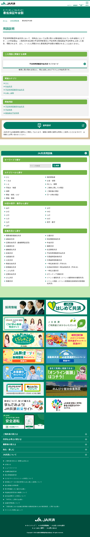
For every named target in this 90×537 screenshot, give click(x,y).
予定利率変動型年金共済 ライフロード (43, 64)
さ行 (7, 215)
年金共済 (8, 86)
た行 (7, 219)
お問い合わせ (52, 528)
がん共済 (9, 278)
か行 (7, 212)
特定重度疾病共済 (53, 239)
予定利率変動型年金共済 (14, 90)
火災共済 (9, 260)
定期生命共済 (11, 274)
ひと (7, 83)
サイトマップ (31, 525)
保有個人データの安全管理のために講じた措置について (23, 482)
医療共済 (9, 281)
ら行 (48, 215)
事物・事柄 (10, 198)
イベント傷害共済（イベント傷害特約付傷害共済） (66, 278)
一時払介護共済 (52, 271)
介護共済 (50, 235)
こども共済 (10, 271)
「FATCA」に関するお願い (14, 499)
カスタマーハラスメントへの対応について (19, 478)
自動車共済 (10, 246)
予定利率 (8, 110)
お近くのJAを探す (59, 525)
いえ (7, 184)
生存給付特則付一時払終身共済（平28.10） (63, 267)
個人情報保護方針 (11, 475)
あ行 (7, 208)
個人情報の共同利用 (11, 485)
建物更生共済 (11, 250)
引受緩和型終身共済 (54, 257)
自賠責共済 (10, 257)
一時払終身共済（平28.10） (57, 264)
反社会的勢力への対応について (15, 496)
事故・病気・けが (12, 195)
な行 (7, 222)
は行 (7, 226)
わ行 (48, 219)
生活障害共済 (52, 250)
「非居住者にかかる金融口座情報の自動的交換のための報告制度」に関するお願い (32, 506)
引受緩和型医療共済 (54, 260)
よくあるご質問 (39, 528)
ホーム (5, 20)
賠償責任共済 (11, 267)
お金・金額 (9, 93)
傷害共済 (50, 246)
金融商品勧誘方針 (11, 471)
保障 (7, 191)
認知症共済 (10, 239)
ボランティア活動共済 (55, 274)
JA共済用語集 (14, 20)
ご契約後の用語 (52, 191)
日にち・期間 (52, 184)
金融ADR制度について (12, 503)
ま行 (48, 208)
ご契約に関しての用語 (55, 188)
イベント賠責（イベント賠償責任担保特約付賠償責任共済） (66, 282)
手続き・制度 (11, 188)
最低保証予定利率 (12, 113)
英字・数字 (51, 222)
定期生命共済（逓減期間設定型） (18, 242)
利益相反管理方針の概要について (16, 492)
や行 (48, 212)
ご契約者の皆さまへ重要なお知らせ (17, 461)
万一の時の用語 (52, 195)
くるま (8, 181)
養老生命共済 (11, 264)
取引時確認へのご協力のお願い (15, 489)
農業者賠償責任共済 (13, 235)
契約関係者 (51, 177)
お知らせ (8, 464)
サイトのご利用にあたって (14, 510)
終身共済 (9, 253)
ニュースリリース (11, 468)
